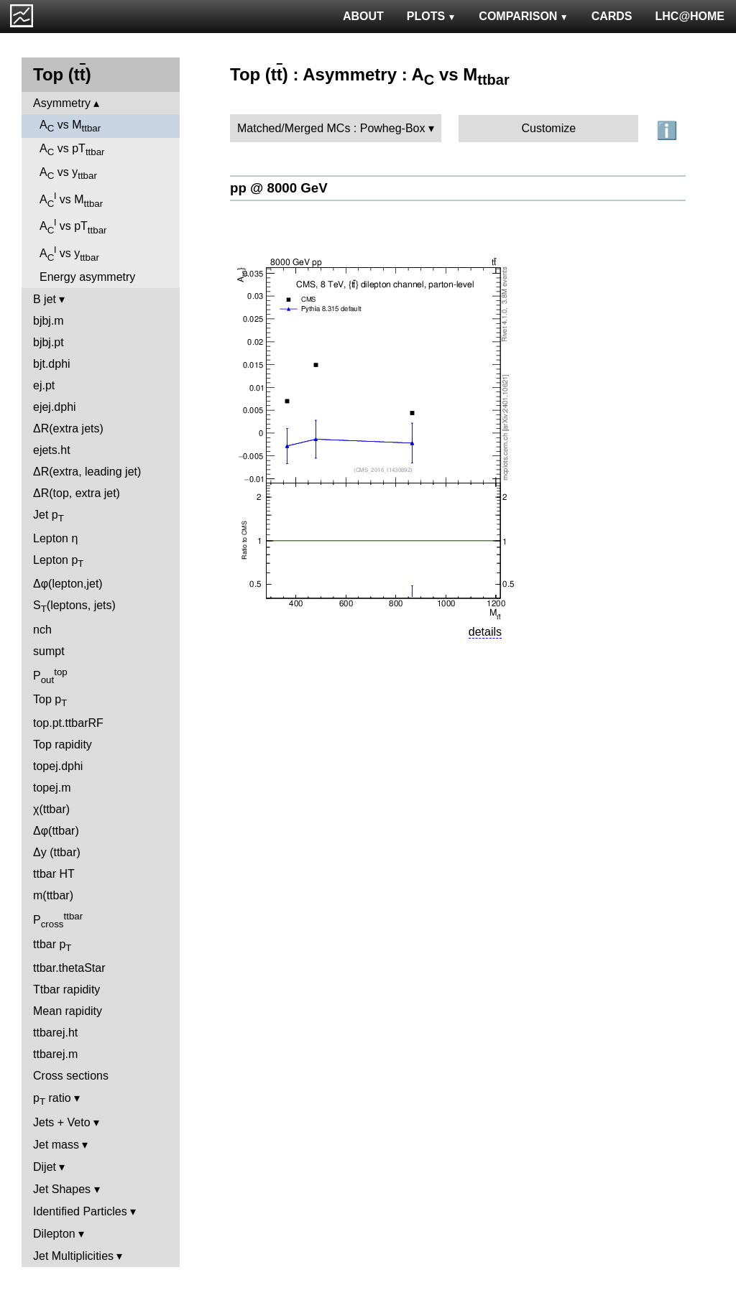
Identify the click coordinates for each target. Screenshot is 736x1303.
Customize (549, 128)
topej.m (51, 788)
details (485, 632)
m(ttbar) (53, 895)
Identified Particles (80, 1211)
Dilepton (54, 1234)
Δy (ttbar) (56, 852)
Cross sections (71, 1076)
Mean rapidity (67, 1011)
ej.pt (44, 385)
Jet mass (56, 1145)
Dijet (44, 1167)
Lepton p (58, 561)
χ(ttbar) (51, 809)
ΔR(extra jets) (68, 428)
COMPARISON (523, 16)
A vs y (68, 173)
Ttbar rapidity (66, 989)
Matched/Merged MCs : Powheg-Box (331, 128)
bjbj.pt (48, 342)
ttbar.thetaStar (69, 968)
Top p (50, 700)
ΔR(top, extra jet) (76, 493)
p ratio (52, 1099)
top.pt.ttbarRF (68, 723)
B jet (44, 299)
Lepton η (55, 538)
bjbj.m (48, 321)
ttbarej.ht (55, 1032)
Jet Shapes (62, 1189)
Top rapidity (62, 744)
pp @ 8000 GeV (279, 187)
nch (42, 629)
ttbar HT (54, 874)
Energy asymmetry (87, 277)
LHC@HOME (690, 16)
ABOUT (363, 16)
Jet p (48, 516)
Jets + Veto (62, 1122)
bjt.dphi (51, 364)
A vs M (70, 126)
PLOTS (431, 16)
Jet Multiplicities (73, 1256)
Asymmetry (62, 103)
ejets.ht (51, 450)
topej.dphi (58, 766)
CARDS (612, 16)
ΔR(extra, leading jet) (87, 471)
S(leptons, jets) (74, 606)
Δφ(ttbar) (56, 831)
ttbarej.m (55, 1054)
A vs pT (72, 149)
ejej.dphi (54, 407)
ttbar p (52, 945)
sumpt (49, 651)
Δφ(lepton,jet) (68, 584)
